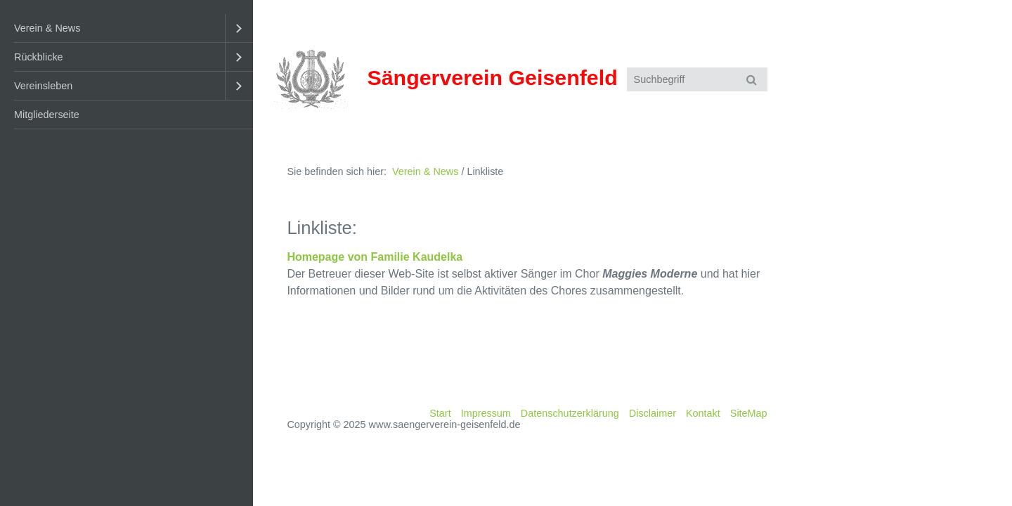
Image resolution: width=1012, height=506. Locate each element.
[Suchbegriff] (697, 79)
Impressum (486, 413)
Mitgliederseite (46, 114)
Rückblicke (38, 57)
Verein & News (47, 28)
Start (439, 413)
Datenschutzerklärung (570, 413)
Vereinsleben (43, 85)
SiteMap (748, 413)
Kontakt (703, 413)
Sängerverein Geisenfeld (492, 77)
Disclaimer (652, 413)
